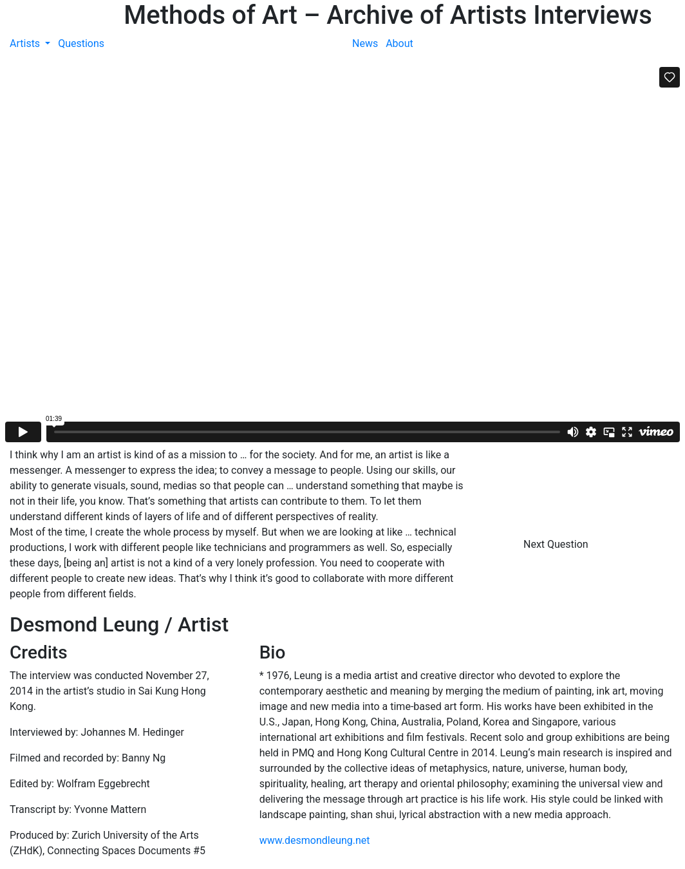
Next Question (557, 544)
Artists (26, 43)
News (365, 43)
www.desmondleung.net (314, 840)
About (399, 43)
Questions (81, 43)
